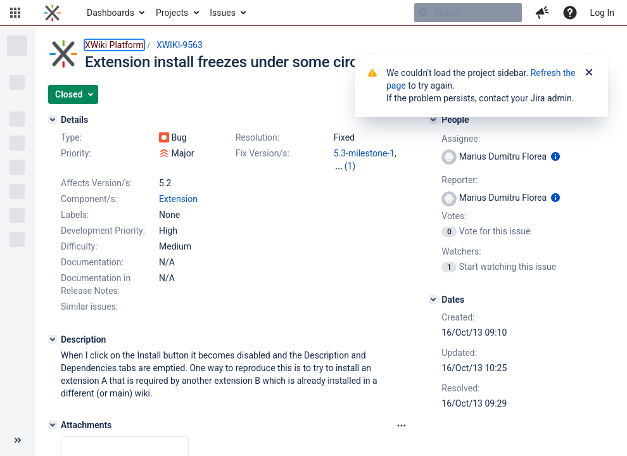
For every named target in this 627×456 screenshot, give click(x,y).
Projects (172, 13)
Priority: (76, 153)
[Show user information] (555, 156)
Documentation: (92, 262)
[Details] (52, 119)
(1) (350, 166)
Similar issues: (89, 306)
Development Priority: (103, 230)
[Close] (589, 72)
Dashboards (110, 13)
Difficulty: (79, 246)
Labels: (75, 215)
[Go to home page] (52, 12)
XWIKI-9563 (179, 45)
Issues (223, 13)
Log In (602, 13)
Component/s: (89, 199)
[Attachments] (52, 425)
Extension (178, 199)
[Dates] (433, 299)
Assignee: (460, 139)
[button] (15, 12)
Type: (71, 137)
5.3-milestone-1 (364, 153)
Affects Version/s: (96, 183)
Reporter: (459, 180)
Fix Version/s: (262, 153)
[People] (433, 119)
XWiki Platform (114, 45)
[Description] (52, 339)
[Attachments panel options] (401, 425)
